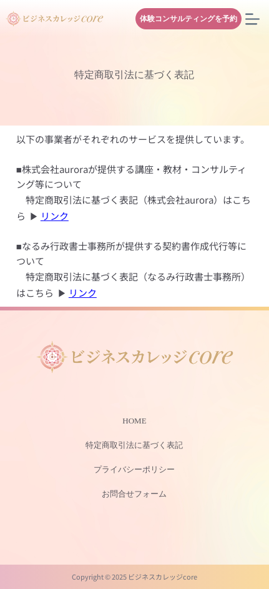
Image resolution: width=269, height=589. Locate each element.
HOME (134, 420)
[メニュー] (252, 19)
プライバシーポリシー (134, 469)
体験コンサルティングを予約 (188, 18)
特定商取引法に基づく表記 (134, 445)
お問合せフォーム (134, 493)
